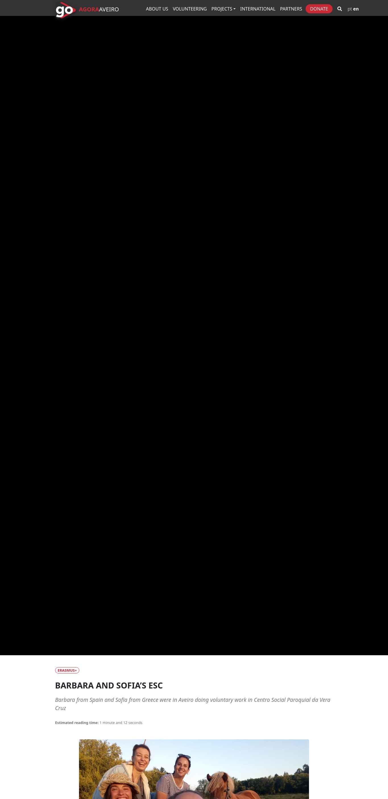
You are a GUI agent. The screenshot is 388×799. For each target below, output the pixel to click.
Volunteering (190, 9)
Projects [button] (221, 9)
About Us (157, 9)
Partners (291, 9)
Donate (319, 9)
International (257, 9)
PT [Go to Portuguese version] (350, 9)
